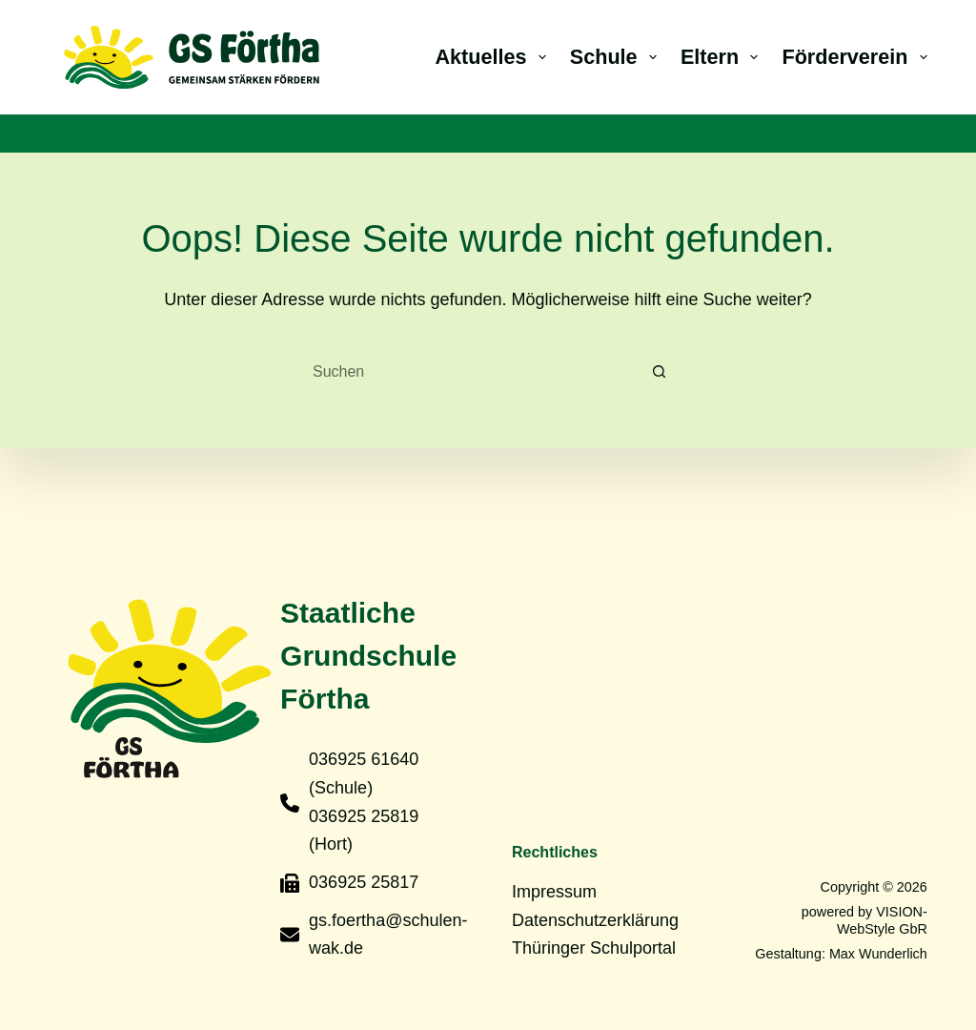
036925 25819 (363, 816)
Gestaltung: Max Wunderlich (841, 953)
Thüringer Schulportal (594, 948)
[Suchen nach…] (468, 372)
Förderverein (854, 57)
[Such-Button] (659, 372)
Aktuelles (495, 57)
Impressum (554, 891)
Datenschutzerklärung (595, 920)
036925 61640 (363, 759)
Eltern (723, 57)
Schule (617, 57)
